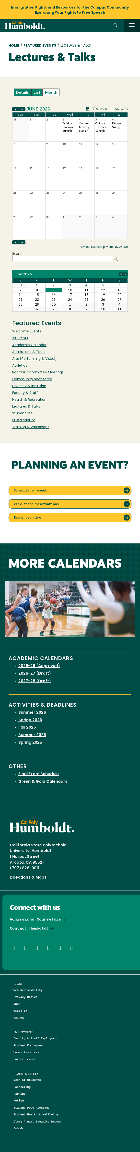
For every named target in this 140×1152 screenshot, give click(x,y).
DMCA (16, 1003)
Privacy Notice (25, 997)
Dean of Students (27, 1080)
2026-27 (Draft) (34, 674)
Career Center (24, 1059)
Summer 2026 (32, 713)
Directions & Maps (28, 878)
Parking (19, 1093)
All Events (20, 338)
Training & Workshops (30, 427)
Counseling (22, 1087)
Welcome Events (26, 331)
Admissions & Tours (29, 352)
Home (14, 46)
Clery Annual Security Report (37, 1121)
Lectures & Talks (26, 407)
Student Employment (28, 1045)
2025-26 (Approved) (39, 666)
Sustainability (23, 420)
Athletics (19, 366)
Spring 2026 (30, 720)
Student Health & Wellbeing (35, 1114)
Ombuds (18, 1128)
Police (18, 1100)
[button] (115, 25)
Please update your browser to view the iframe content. (70, 92)
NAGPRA (18, 1017)
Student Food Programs (31, 1107)
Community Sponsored (32, 379)
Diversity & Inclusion (29, 386)
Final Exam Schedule (38, 774)
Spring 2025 (30, 743)
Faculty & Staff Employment (35, 1038)
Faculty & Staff (25, 393)
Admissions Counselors (35, 919)
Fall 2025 (27, 728)
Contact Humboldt (29, 928)
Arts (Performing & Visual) (34, 359)
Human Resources (26, 1052)
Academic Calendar (29, 345)
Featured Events (39, 46)
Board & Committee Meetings (38, 372)
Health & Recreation (29, 400)
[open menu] (132, 25)
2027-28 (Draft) (34, 681)
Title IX (20, 1010)
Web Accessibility (28, 990)
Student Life (22, 413)
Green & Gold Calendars (42, 782)
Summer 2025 (32, 735)
